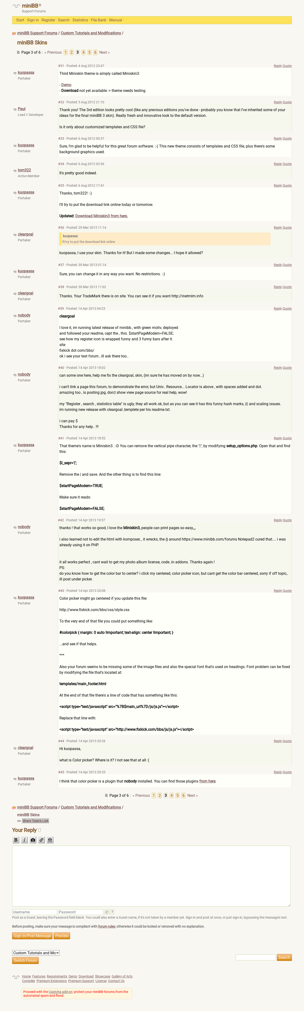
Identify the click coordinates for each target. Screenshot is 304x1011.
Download (86, 976)
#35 (61, 185)
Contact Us (116, 981)
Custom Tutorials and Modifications (91, 33)
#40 (61, 368)
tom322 (24, 170)
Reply (278, 66)
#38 (61, 287)
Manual (115, 20)
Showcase (102, 976)
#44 (61, 741)
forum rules (106, 926)
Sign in (33, 20)
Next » (104, 52)
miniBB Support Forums (37, 33)
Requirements (57, 976)
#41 (61, 438)
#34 (61, 164)
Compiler (28, 981)
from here (207, 781)
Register (48, 20)
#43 (61, 591)
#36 (61, 227)
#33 (61, 138)
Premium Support (81, 981)
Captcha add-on (60, 992)
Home (26, 976)
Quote (287, 66)
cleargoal (25, 234)
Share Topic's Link (35, 821)
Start (20, 20)
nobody (24, 315)
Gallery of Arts (122, 976)
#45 (61, 772)
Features (38, 976)
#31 (61, 66)
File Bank (98, 20)
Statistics (80, 20)
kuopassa (26, 72)
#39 (61, 308)
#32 (61, 102)
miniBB (30, 6)
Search (64, 20)
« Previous (53, 52)
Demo (66, 85)
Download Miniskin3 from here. (101, 216)
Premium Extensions (52, 981)
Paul (21, 109)
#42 (61, 520)
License (101, 981)
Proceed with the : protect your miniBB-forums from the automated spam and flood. (75, 993)
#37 (61, 265)
